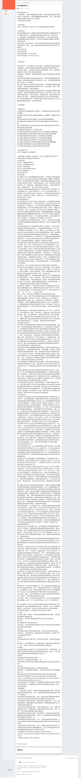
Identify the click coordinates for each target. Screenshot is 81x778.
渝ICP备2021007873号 (26, 758)
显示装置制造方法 (26, 2)
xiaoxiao (21, 8)
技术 (5, 14)
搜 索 (10, 769)
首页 (5, 11)
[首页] (17, 3)
